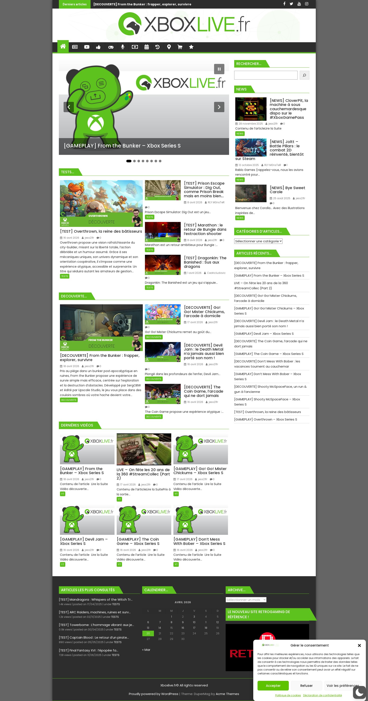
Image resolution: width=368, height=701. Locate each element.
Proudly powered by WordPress (153, 694)
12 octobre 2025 (247, 165)
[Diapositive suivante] (219, 107)
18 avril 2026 (69, 366)
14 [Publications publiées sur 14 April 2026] (160, 628)
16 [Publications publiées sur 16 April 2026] (183, 628)
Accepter (273, 685)
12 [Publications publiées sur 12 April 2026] (217, 622)
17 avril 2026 (193, 322)
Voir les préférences (343, 685)
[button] (359, 645)
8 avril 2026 (193, 202)
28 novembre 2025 (249, 123)
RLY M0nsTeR (215, 202)
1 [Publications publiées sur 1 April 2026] (171, 616)
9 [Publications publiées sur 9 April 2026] (183, 622)
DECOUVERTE (68, 400)
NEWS (240, 133)
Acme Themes (227, 694)
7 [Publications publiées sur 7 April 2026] (160, 622)
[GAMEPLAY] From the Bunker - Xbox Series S (246, 4)
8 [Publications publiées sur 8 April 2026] (171, 622)
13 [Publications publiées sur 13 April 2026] (148, 628)
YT (62, 494)
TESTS (64, 276)
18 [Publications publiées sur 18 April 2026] (206, 628)
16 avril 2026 (69, 238)
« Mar (146, 649)
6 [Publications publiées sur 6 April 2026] (148, 622)
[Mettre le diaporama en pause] (219, 69)
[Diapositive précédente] (69, 107)
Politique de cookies (288, 695)
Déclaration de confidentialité (322, 695)
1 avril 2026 (192, 273)
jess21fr (88, 238)
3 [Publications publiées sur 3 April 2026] (194, 616)
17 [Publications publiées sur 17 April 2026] (194, 628)
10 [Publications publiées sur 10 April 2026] (194, 622)
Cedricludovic (215, 273)
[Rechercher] (304, 75)
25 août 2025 (280, 198)
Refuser (306, 685)
